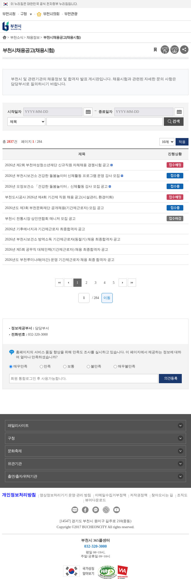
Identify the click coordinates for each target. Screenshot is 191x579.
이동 (106, 298)
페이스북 (85, 510)
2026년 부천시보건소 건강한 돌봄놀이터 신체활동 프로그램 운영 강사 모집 (62, 176)
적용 (182, 142)
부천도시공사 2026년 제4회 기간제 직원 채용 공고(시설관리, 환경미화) (59, 197)
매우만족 (18, 366)
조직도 (182, 495)
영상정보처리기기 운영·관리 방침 (65, 495)
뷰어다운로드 (95, 500)
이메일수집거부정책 (110, 495)
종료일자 (105, 112)
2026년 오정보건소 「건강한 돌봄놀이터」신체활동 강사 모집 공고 (56, 186)
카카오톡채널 (95, 510)
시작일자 (14, 112)
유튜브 (116, 510)
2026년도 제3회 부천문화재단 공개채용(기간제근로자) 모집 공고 (54, 208)
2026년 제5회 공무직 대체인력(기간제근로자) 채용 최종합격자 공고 (56, 249)
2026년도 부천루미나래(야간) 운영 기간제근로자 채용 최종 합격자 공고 (59, 260)
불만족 (94, 366)
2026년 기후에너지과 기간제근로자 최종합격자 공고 (45, 229)
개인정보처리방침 (19, 495)
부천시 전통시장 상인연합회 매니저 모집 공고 (40, 218)
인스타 (106, 510)
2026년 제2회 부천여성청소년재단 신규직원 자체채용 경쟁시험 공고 (57, 165)
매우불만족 (124, 366)
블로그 (74, 510)
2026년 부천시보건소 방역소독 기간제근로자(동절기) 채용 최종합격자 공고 (62, 239)
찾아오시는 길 (162, 495)
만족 (45, 366)
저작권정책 (138, 495)
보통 (68, 366)
